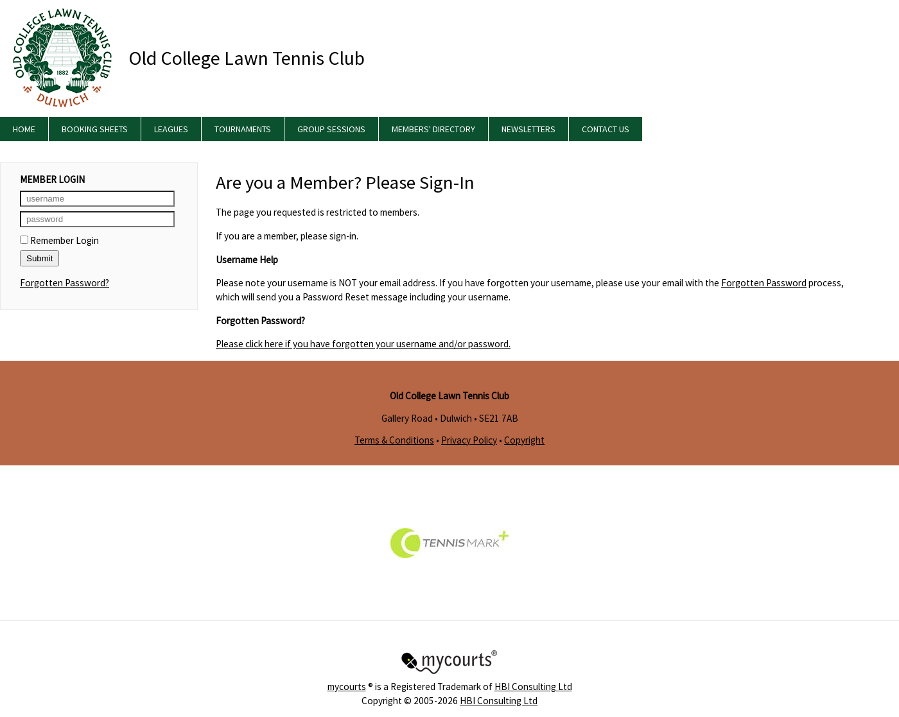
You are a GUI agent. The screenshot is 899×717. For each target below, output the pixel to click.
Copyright (524, 440)
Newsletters (528, 129)
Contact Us (605, 129)
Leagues (171, 129)
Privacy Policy (469, 440)
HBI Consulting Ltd (533, 686)
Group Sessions (331, 129)
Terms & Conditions (394, 440)
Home (24, 129)
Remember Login (59, 240)
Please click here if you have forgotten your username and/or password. (363, 344)
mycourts (346, 686)
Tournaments (242, 129)
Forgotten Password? (64, 283)
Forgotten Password (764, 283)
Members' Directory (433, 129)
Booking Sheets (95, 129)
